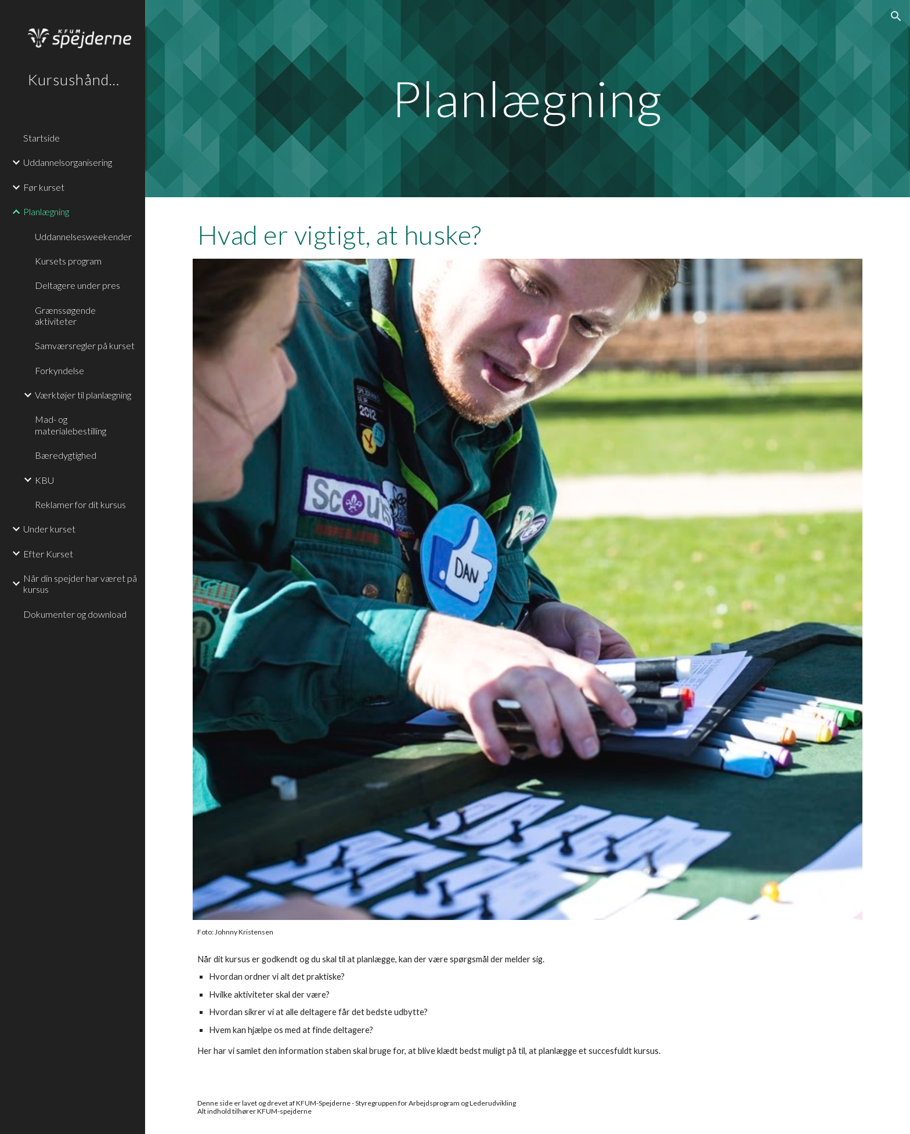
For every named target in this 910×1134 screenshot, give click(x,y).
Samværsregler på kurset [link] (85, 345)
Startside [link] (41, 137)
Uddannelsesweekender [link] (83, 236)
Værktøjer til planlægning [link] (83, 394)
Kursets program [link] (68, 260)
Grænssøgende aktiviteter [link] (65, 316)
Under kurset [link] (49, 528)
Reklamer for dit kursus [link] (80, 504)
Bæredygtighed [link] (65, 455)
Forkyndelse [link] (59, 370)
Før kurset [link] (43, 187)
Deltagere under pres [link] (77, 285)
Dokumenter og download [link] (75, 613)
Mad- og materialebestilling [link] (70, 425)
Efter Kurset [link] (48, 553)
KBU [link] (44, 480)
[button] (896, 16)
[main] (527, 98)
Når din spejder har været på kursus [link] (80, 584)
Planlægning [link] (46, 211)
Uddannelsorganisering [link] (67, 162)
